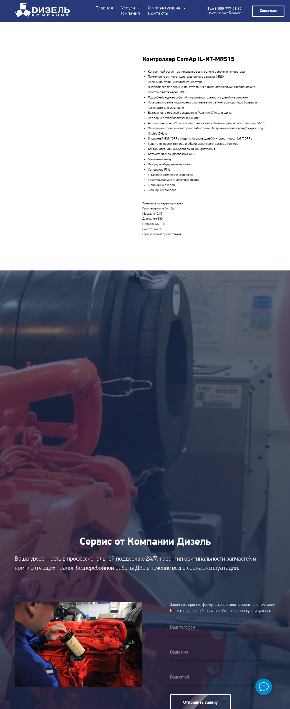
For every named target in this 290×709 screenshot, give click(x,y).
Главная (104, 8)
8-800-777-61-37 (228, 9)
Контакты (158, 13)
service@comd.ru (231, 13)
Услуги (129, 8)
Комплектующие (164, 8)
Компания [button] (130, 13)
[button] (268, 11)
